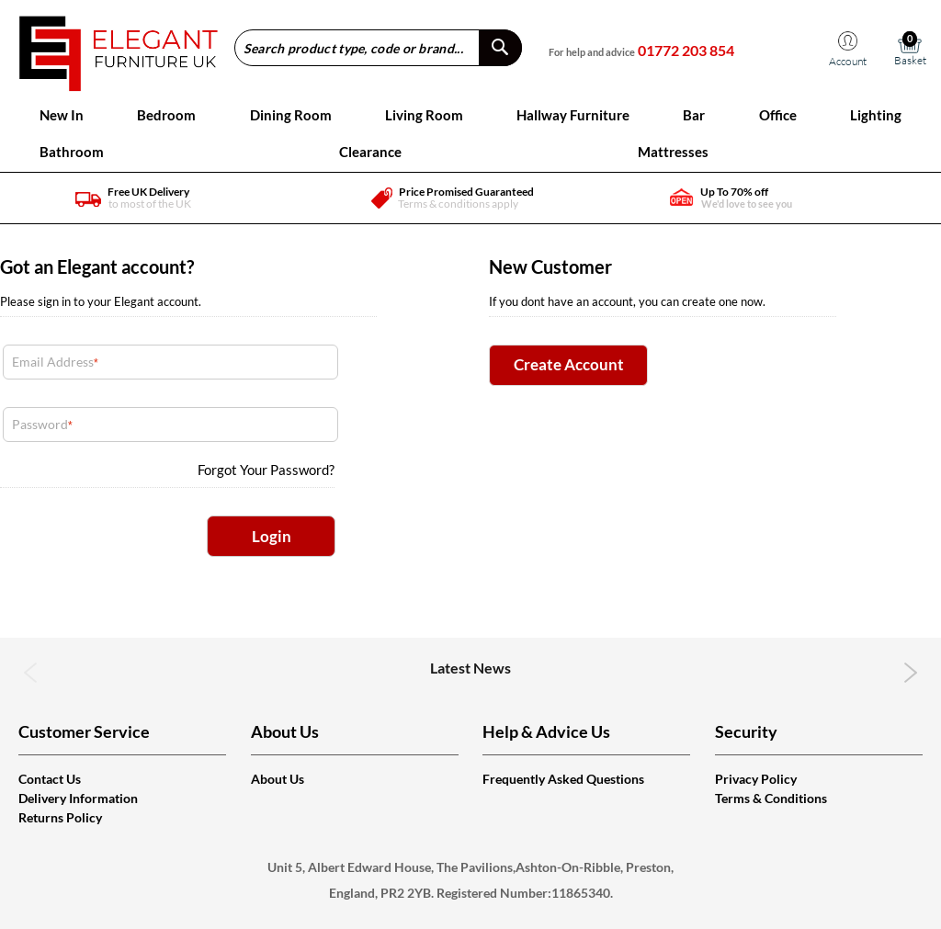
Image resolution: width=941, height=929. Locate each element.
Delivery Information (78, 798)
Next (910, 673)
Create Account (569, 364)
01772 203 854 (686, 50)
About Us (277, 779)
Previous (31, 673)
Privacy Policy (756, 779)
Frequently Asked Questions (563, 779)
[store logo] (118, 47)
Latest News (470, 667)
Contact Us (49, 779)
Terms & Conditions (771, 798)
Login (271, 536)
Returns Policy (60, 817)
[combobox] (378, 47)
